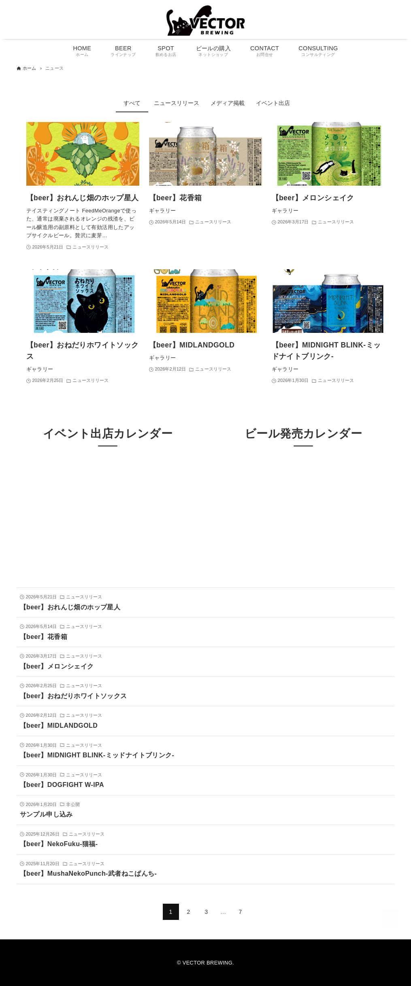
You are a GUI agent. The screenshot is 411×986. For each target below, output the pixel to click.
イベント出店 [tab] (273, 103)
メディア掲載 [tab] (228, 103)
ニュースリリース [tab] (176, 103)
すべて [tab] (132, 103)
